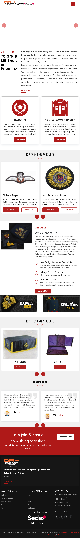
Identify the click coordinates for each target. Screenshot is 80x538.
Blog (29, 502)
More (2, 508)
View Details (20, 139)
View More (11, 249)
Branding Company (65, 535)
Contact (30, 498)
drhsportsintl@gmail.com (63, 505)
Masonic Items (5, 505)
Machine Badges (6, 502)
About (29, 495)
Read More (25, 90)
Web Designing (67, 533)
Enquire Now (29, 249)
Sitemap (30, 505)
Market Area (31, 508)
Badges (3, 495)
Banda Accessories (7, 498)
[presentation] (4, 25)
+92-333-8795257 (61, 502)
